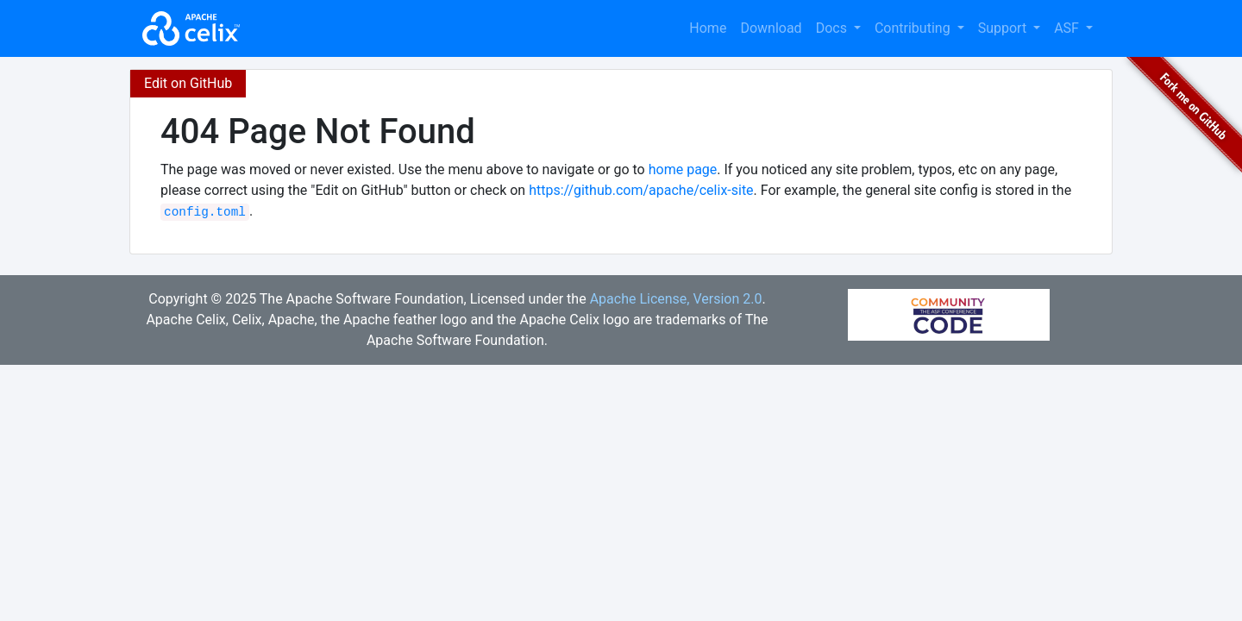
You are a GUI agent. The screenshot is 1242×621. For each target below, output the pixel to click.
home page (683, 169)
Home (707, 28)
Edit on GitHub (188, 83)
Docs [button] (833, 28)
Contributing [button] (914, 28)
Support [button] (1004, 28)
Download (770, 28)
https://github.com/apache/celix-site (641, 190)
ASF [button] (1068, 28)
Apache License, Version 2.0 (676, 299)
